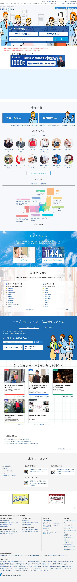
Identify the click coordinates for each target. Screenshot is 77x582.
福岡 (17, 218)
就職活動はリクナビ (45, 561)
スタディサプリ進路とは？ (69, 527)
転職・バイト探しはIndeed (43, 564)
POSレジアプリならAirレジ (19, 570)
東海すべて (44, 218)
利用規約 (66, 534)
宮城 (60, 200)
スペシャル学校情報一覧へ (41, 424)
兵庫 (32, 218)
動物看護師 (10, 290)
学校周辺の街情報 (68, 544)
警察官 (9, 294)
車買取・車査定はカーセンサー (7, 563)
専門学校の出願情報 (26, 524)
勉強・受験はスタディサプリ (6, 566)
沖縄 (27, 219)
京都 (35, 217)
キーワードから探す (68, 542)
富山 (33, 200)
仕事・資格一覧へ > (30, 309)
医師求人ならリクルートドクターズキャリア (62, 563)
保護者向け (74, 3)
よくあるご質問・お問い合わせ (69, 1)
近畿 (1, 533)
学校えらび (5, 468)
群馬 (59, 208)
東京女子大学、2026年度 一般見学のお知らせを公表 (17, 441)
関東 (7, 531)
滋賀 (32, 217)
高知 (26, 203)
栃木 (56, 208)
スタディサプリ (3, 555)
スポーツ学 (47, 296)
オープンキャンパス (45, 3)
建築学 (46, 292)
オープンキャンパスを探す (12, 347)
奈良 (35, 218)
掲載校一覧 (66, 541)
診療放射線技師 (11, 292)
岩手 (57, 200)
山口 (29, 201)
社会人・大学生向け (66, 3)
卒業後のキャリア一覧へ (41, 396)
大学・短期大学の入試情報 (6, 524)
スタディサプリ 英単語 (24, 555)
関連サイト (36, 570)
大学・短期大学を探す (5, 520)
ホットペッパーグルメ (16, 568)
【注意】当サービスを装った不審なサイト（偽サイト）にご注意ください (21, 50)
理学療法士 (10, 302)
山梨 (41, 193)
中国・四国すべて (20, 204)
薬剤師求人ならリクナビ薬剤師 (7, 564)
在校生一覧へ (20, 396)
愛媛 (23, 203)
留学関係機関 (25, 125)
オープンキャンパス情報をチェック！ (17, 338)
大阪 (38, 217)
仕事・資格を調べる (47, 520)
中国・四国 (5, 533)
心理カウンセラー (51, 525)
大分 (17, 219)
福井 (39, 200)
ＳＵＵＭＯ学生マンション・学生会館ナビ (57, 555)
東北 (5, 531)
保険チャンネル (54, 568)
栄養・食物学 (48, 294)
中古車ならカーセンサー (5, 568)
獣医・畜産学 (48, 298)
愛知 (49, 217)
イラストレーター (50, 523)
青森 (54, 200)
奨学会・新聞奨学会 (53, 125)
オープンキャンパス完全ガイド (30, 347)
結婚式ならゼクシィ (23, 566)
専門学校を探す (25, 520)
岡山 (23, 201)
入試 (3, 473)
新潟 (38, 193)
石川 (36, 200)
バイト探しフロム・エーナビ (20, 563)
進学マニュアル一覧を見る (9, 475)
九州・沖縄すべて (20, 221)
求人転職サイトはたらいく (46, 563)
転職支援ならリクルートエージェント (19, 561)
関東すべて (55, 212)
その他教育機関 (36, 3)
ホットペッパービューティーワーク (42, 568)
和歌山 (38, 218)
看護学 (46, 290)
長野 (44, 193)
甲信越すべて (40, 194)
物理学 (44, 533)
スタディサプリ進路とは (47, 1)
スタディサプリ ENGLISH (13, 555)
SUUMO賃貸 (45, 566)
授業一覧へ (21, 424)
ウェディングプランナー (13, 304)
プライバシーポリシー (68, 535)
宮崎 (20, 219)
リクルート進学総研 (34, 555)
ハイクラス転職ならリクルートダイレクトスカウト (25, 564)
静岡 (46, 217)
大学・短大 (23, 3)
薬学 (58, 532)
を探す (23, 34)
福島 (60, 202)
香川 (20, 203)
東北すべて (55, 203)
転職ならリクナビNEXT (5, 561)
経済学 (44, 532)
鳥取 (17, 201)
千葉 (53, 210)
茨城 (53, 208)
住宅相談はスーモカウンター (55, 566)
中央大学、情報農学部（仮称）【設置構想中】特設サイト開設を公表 (21, 443)
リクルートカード (30, 570)
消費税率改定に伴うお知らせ (70, 549)
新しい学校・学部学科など (38, 125)
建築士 (55, 523)
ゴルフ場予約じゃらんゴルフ (6, 570)
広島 (26, 201)
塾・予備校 (64, 125)
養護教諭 (10, 296)
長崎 (23, 218)
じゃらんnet (16, 566)
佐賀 (20, 218)
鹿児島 (23, 219)
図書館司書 (10, 288)
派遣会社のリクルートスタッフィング (64, 561)
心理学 (46, 288)
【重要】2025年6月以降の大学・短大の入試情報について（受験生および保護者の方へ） (25, 48)
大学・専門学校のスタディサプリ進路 (58, 564)
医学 (55, 532)
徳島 (17, 203)
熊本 (26, 218)
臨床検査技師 (11, 298)
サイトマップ (58, 1)
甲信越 (10, 531)
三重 (52, 217)
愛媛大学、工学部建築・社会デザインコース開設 (16, 439)
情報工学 (47, 300)
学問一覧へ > (68, 309)
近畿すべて (33, 220)
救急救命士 (10, 300)
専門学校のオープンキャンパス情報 (30, 522)
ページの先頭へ (73, 508)
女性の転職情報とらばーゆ (34, 561)
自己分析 (7, 3)
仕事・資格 (13, 3)
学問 (18, 3)
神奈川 (59, 210)
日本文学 (52, 532)
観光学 (48, 532)
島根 (20, 201)
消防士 (44, 523)
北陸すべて (34, 201)
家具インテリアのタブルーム (65, 568)
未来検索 (2, 3)
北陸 (16, 531)
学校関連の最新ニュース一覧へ (65, 448)
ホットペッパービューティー (28, 568)
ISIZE (50, 570)
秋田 (54, 202)
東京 (56, 210)
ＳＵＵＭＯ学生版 (43, 555)
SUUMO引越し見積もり (67, 566)
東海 (14, 531)
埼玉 (62, 208)
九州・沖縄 (10, 533)
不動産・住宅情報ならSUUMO (35, 566)
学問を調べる (46, 528)
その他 (72, 125)
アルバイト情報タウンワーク (34, 563)
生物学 (46, 302)
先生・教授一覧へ (67, 396)
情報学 (46, 304)
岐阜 (43, 217)
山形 (57, 202)
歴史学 (46, 306)
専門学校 (29, 3)
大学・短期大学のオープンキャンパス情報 (9, 522)
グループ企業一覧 (44, 570)
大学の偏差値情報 (4, 526)
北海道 (57, 193)
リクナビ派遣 (53, 561)
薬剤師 (9, 306)
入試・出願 (53, 3)
